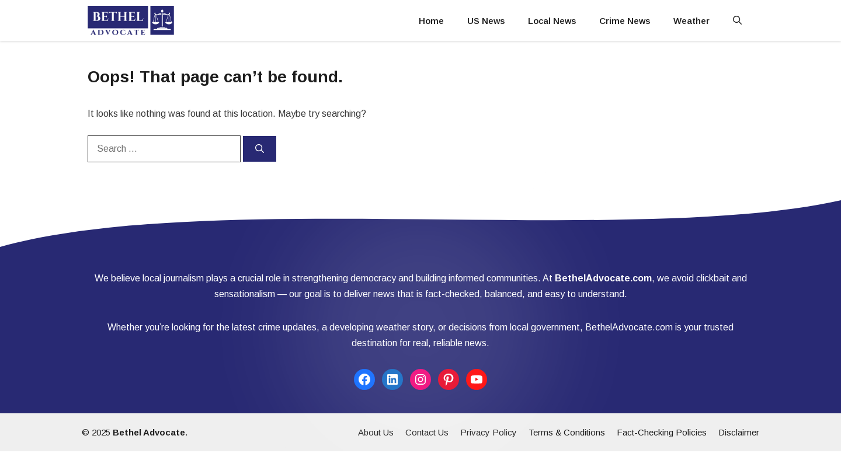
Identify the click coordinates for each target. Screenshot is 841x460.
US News (486, 21)
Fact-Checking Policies (662, 432)
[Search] (259, 149)
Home (431, 21)
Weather (691, 21)
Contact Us (427, 432)
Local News (552, 21)
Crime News (624, 21)
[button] (737, 21)
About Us (376, 432)
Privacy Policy (488, 432)
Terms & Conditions (567, 432)
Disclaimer (738, 432)
